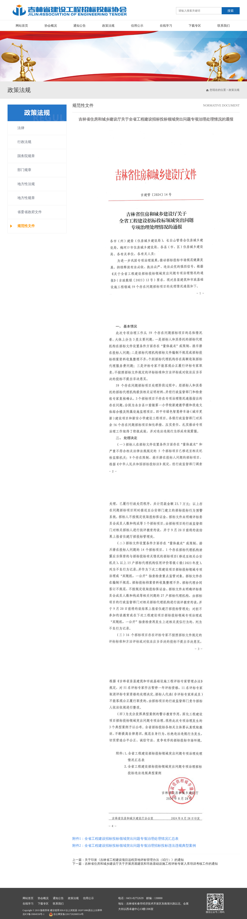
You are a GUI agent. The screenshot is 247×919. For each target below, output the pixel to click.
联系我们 (223, 25)
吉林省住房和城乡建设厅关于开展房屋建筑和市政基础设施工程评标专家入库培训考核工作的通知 (151, 863)
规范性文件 (26, 226)
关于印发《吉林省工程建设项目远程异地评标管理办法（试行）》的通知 (134, 859)
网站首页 (22, 25)
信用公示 (137, 25)
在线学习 (166, 25)
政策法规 (108, 25)
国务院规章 (26, 156)
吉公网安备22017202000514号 (66, 914)
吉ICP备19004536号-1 (33, 914)
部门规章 (24, 170)
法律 (20, 128)
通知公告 (79, 25)
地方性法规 (26, 184)
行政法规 (24, 142)
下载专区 (195, 25)
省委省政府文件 (29, 212)
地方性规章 (26, 198)
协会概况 (50, 25)
